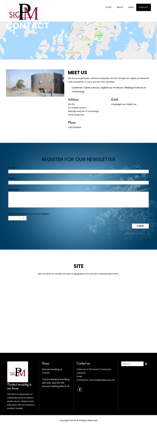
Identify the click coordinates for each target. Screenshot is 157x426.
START (109, 7)
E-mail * (12, 167)
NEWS (131, 7)
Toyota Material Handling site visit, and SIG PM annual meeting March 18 (55, 383)
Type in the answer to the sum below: (28, 213)
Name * (12, 178)
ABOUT (120, 7)
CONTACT (143, 7)
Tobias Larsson (91, 87)
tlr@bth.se (106, 87)
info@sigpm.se (118, 104)
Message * (14, 189)
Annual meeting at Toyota (52, 371)
